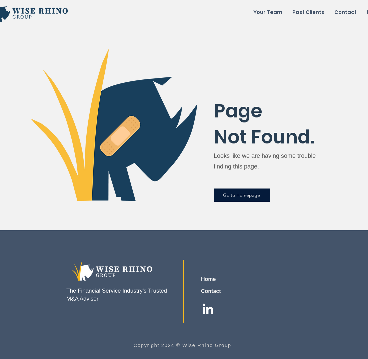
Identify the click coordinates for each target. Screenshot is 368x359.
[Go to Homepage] (242, 195)
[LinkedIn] (207, 309)
